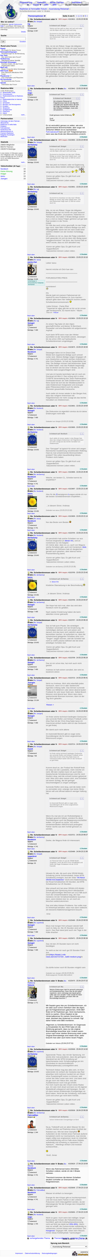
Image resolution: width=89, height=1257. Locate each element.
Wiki (55, 5)
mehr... (23, 115)
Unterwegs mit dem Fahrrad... (10, 121)
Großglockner (7, 109)
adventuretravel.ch (6, 131)
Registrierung (26, 2)
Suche (36, 5)
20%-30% (73, 1224)
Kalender (41, 2)
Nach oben (31, 86)
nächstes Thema (79, 1238)
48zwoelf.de (4, 123)
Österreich (6, 111)
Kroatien (5, 106)
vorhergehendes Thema (38, 1238)
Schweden (6, 103)
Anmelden (76, 2)
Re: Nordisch (38, 408)
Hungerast (50, 1231)
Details (23, 32)
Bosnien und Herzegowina (11, 104)
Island (5, 113)
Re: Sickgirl (38, 21)
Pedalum (3, 126)
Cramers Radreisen (7, 133)
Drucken (83, 85)
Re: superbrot (38, 923)
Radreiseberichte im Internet (12, 99)
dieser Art (69, 541)
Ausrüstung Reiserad (59, 9)
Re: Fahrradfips (39, 1190)
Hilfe (46, 5)
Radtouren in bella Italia (8, 124)
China (5, 101)
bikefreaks (3, 136)
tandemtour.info (5, 130)
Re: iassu (37, 260)
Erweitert (23, 41)
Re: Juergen (38, 713)
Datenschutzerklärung (32, 1253)
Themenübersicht (60, 1238)
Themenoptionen (37, 16)
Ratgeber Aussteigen (7, 135)
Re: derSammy (39, 474)
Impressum (19, 1253)
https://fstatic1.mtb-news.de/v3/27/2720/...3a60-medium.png (63, 956)
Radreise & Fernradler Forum (33, 9)
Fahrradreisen (5, 128)
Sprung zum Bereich (60, 1243)
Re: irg (36, 189)
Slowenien (6, 108)
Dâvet (55, 313)
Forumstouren (7, 94)
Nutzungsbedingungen (49, 1253)
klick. (85, 547)
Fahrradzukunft (52, 132)
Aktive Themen (57, 2)
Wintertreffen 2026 (9, 92)
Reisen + (50, 705)
